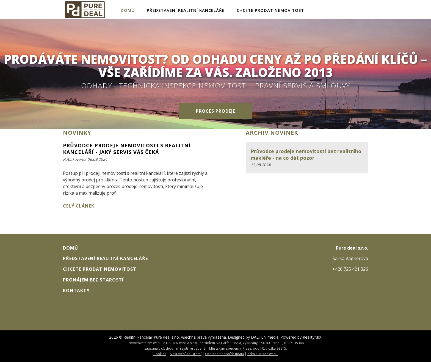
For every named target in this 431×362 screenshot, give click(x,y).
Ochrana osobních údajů (224, 354)
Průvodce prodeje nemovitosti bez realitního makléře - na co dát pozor (306, 154)
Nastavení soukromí (185, 354)
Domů (128, 10)
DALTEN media (264, 337)
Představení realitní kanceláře (186, 10)
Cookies (159, 354)
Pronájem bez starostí (93, 280)
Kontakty (76, 291)
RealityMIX (312, 337)
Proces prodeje (215, 111)
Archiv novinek (272, 132)
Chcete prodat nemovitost (270, 10)
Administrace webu (262, 354)
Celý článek (78, 206)
